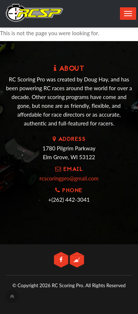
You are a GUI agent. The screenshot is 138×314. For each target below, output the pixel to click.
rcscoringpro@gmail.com (68, 178)
